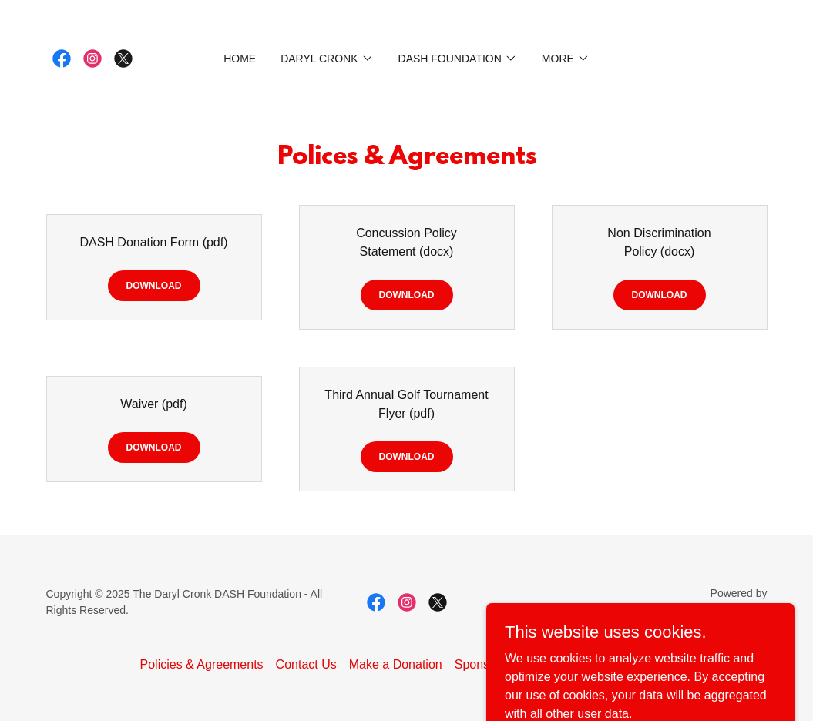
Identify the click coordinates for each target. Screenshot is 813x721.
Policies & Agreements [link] (202, 664)
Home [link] (239, 58)
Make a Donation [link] (395, 664)
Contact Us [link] (306, 664)
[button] (327, 58)
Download (154, 285)
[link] (61, 58)
